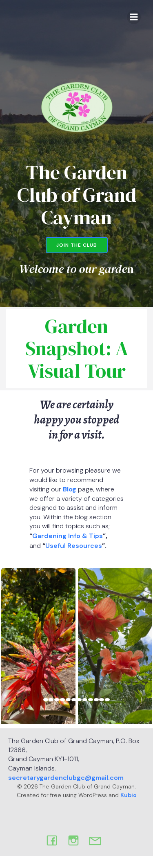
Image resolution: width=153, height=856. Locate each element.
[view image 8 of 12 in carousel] (84, 699)
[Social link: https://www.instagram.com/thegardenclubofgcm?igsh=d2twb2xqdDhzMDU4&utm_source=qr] (76, 840)
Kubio (128, 795)
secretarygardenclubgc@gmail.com (66, 777)
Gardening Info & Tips (67, 536)
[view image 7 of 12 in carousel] (79, 699)
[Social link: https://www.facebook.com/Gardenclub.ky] (55, 840)
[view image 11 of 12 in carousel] (101, 699)
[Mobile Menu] (134, 17)
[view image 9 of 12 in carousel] (90, 699)
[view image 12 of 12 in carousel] (107, 699)
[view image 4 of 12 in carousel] (62, 699)
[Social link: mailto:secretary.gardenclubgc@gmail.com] (98, 840)
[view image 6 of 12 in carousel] (73, 699)
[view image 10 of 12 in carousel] (96, 699)
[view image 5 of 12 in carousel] (68, 699)
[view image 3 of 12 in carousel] (56, 699)
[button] (38, 642)
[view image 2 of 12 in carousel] (51, 699)
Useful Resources (73, 545)
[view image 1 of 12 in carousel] (45, 699)
